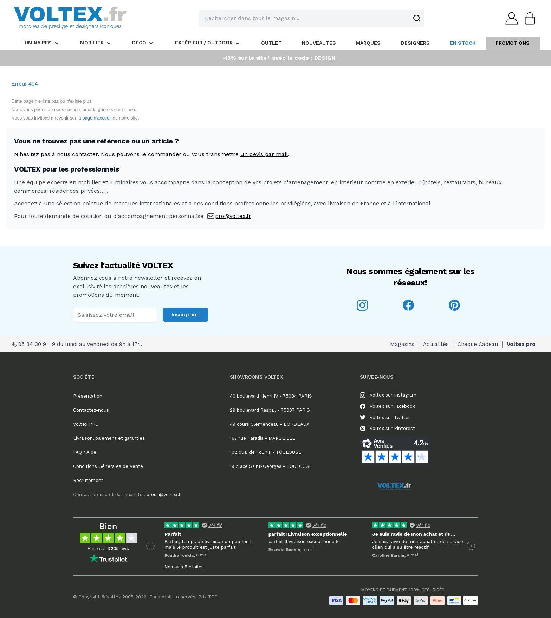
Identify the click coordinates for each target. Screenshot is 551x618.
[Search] (417, 18)
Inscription (185, 314)
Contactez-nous (91, 410)
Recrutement (88, 480)
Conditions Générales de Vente (108, 466)
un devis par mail (264, 154)
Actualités (436, 344)
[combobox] (311, 18)
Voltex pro (521, 344)
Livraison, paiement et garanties (109, 438)
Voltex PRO (86, 424)
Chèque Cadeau (478, 344)
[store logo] (70, 18)
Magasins (402, 344)
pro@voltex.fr (233, 216)
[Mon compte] (509, 18)
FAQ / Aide (84, 452)
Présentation (87, 396)
